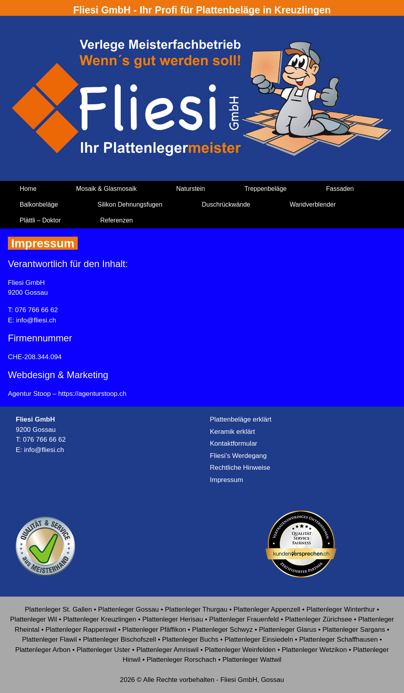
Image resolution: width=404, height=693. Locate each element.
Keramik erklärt (232, 431)
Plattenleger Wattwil (252, 659)
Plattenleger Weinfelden (240, 649)
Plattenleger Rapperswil (80, 629)
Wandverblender (313, 204)
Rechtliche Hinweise (240, 467)
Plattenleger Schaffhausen (338, 639)
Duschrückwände (226, 204)
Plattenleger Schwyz (222, 629)
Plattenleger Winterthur (340, 609)
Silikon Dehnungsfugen (130, 204)
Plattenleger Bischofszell (119, 639)
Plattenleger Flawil (49, 639)
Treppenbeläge (265, 188)
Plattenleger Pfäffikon (154, 629)
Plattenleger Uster (103, 649)
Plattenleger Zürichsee (318, 619)
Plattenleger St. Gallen (58, 609)
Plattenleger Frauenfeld (244, 619)
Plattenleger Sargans (353, 629)
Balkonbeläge (39, 204)
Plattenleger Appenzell (267, 609)
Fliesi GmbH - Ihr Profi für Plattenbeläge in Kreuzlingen (202, 9)
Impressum (226, 480)
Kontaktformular (233, 443)
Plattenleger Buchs (190, 639)
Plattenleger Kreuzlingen (99, 619)
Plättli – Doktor (40, 220)
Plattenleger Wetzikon (314, 649)
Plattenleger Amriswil (167, 649)
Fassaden (340, 188)
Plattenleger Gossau (128, 609)
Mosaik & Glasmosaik (106, 188)
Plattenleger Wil (33, 619)
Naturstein (190, 188)
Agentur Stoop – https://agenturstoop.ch (67, 393)
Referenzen (116, 220)
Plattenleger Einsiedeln (258, 639)
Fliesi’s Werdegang (238, 455)
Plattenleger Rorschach (182, 659)
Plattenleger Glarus (287, 629)
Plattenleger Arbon (43, 649)
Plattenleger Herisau (172, 619)
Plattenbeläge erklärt (240, 419)
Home (28, 188)
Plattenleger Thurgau (196, 609)
